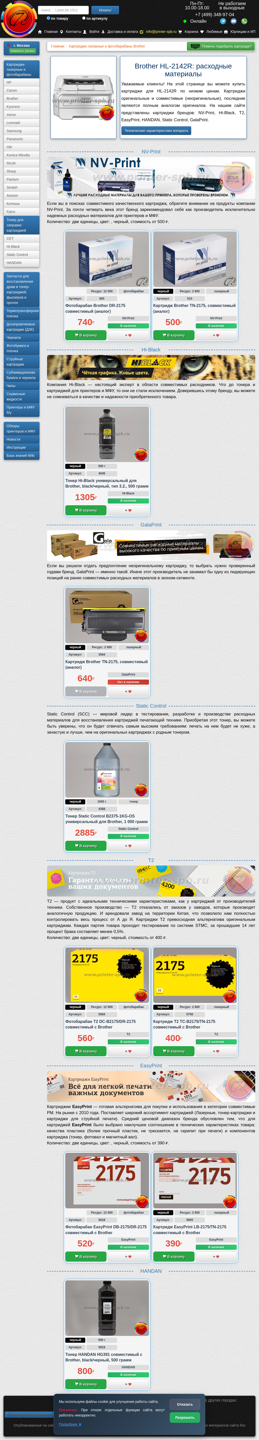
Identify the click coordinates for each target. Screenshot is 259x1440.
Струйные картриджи (15, 361)
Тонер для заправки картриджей (16, 225)
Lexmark (13, 123)
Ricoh (11, 163)
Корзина (188, 31)
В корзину (86, 335)
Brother (12, 99)
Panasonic (15, 139)
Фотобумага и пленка (18, 348)
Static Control (17, 255)
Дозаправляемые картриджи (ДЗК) (21, 326)
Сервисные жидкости (16, 396)
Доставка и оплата (119, 31)
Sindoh (12, 187)
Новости (13, 439)
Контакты (70, 31)
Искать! (105, 10)
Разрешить (185, 1417)
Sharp (11, 171)
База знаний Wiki (21, 455)
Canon (12, 90)
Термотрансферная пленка (23, 313)
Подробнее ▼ (70, 1424)
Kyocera (13, 107)
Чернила (14, 337)
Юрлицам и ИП (239, 31)
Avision (12, 196)
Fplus (11, 212)
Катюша (13, 204)
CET (10, 238)
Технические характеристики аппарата (156, 131)
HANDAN (14, 263)
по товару (57, 18)
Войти (91, 31)
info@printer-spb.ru (158, 31)
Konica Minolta (18, 155)
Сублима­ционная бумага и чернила (21, 375)
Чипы (11, 386)
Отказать (185, 1404)
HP (9, 82)
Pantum (13, 179)
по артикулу (95, 18)
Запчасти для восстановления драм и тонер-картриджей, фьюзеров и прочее (20, 289)
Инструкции (16, 447)
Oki (9, 147)
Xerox (11, 115)
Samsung (14, 131)
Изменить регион (23, 51)
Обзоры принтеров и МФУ (21, 428)
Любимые (211, 31)
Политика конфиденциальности (29, 1414)
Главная (48, 31)
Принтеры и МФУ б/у (21, 410)
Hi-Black (13, 247)
